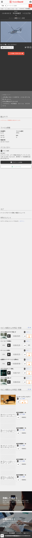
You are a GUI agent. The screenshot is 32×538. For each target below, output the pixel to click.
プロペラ (8, 212)
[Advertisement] (16, 73)
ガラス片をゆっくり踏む (7, 368)
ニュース (22, 212)
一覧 (29, 327)
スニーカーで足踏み (6, 341)
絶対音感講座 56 (21, 475)
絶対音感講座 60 (21, 412)
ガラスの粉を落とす (6, 378)
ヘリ (2, 212)
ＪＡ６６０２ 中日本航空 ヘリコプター (11, 533)
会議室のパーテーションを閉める (9, 359)
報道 (17, 212)
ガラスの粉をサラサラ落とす (8, 332)
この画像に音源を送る (16, 53)
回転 (13, 212)
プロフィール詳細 (16, 162)
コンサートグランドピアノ (23, 396)
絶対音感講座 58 (21, 443)
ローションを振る (5, 350)
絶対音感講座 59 (21, 428)
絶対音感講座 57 (21, 459)
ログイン (22, 221)
